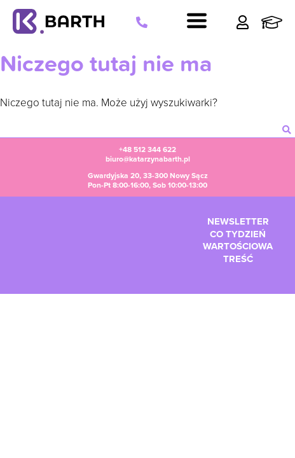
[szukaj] (286, 129)
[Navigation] (197, 22)
